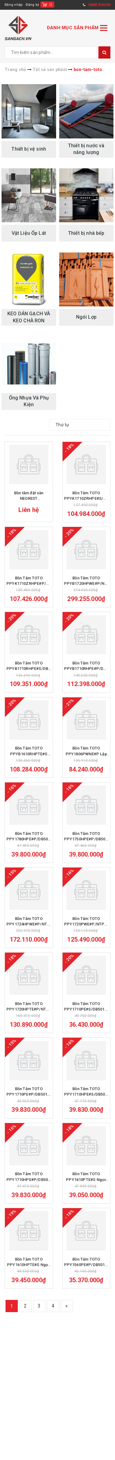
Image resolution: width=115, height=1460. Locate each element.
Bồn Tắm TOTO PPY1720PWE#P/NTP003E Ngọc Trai (86, 933)
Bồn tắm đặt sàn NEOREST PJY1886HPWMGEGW (29, 497)
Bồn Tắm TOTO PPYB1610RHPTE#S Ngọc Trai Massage (29, 758)
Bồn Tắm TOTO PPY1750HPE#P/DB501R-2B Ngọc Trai (86, 846)
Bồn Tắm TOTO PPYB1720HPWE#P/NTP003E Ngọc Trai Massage (86, 584)
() (50, 4)
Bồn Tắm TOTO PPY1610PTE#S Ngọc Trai (86, 1194)
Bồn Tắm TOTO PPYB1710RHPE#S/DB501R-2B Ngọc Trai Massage (28, 672)
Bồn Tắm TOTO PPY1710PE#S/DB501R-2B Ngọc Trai (86, 1020)
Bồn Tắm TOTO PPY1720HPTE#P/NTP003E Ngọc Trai (28, 1020)
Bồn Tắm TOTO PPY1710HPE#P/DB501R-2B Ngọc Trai (28, 1194)
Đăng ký (32, 5)
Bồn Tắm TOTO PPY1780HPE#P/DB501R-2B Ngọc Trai (28, 846)
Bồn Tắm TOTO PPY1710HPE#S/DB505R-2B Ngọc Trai (86, 1107)
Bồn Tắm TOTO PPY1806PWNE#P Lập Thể (86, 758)
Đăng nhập (14, 5)
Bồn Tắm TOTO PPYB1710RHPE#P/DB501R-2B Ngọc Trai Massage (86, 672)
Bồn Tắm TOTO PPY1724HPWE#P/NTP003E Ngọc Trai (28, 933)
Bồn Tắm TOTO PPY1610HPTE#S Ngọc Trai (28, 1281)
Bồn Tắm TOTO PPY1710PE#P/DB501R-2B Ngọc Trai (28, 1107)
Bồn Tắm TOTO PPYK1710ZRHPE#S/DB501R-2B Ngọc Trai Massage (86, 497)
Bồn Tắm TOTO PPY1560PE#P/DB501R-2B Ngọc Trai (86, 1281)
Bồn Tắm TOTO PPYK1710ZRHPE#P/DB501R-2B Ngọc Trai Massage (28, 584)
